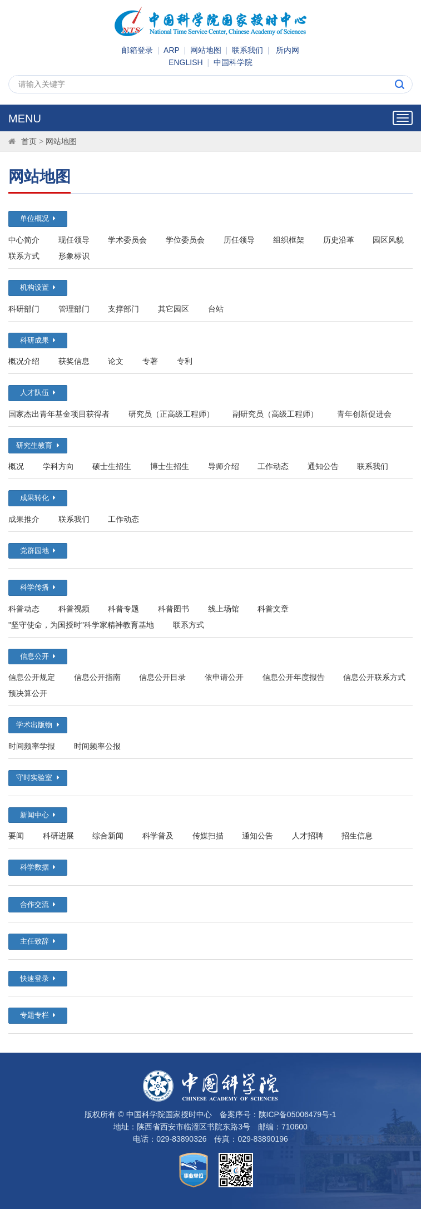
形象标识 (74, 255)
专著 (150, 361)
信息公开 (38, 656)
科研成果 (38, 340)
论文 (115, 361)
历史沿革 (338, 239)
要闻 (16, 835)
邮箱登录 (137, 50)
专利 (184, 361)
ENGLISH (185, 62)
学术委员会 (127, 239)
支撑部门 (123, 308)
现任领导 (74, 239)
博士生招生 (169, 466)
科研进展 (58, 835)
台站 (216, 308)
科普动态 (23, 608)
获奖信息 (74, 361)
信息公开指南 (97, 677)
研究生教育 (37, 445)
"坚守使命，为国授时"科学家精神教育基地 (81, 624)
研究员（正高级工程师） (171, 413)
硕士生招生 (111, 466)
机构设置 (38, 287)
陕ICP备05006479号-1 (297, 1114)
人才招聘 (307, 835)
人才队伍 (38, 392)
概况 (16, 466)
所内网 (287, 50)
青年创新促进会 (364, 413)
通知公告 (323, 466)
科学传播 (38, 587)
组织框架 (288, 239)
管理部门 (74, 308)
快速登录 (38, 978)
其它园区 (173, 308)
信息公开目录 (162, 677)
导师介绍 (223, 466)
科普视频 (74, 608)
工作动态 (273, 466)
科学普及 (158, 835)
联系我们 (247, 50)
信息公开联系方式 (374, 677)
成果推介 (23, 519)
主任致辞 (38, 941)
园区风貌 (388, 239)
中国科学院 (233, 62)
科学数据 (38, 867)
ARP (172, 50)
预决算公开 (27, 693)
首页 (29, 141)
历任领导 (239, 239)
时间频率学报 (31, 746)
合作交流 (38, 904)
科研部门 (23, 308)
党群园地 (38, 550)
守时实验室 (37, 777)
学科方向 (58, 466)
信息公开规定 (31, 677)
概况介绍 (23, 361)
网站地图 (205, 50)
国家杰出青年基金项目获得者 (59, 413)
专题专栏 (38, 1015)
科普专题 (123, 608)
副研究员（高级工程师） (275, 413)
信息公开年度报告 (293, 677)
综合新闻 (107, 835)
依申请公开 (224, 677)
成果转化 (38, 498)
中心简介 (23, 239)
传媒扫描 (208, 835)
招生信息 (357, 835)
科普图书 (173, 608)
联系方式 (23, 255)
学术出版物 (37, 725)
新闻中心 (38, 815)
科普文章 (273, 608)
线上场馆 (223, 608)
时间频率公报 (97, 746)
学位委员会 (185, 239)
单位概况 (38, 218)
